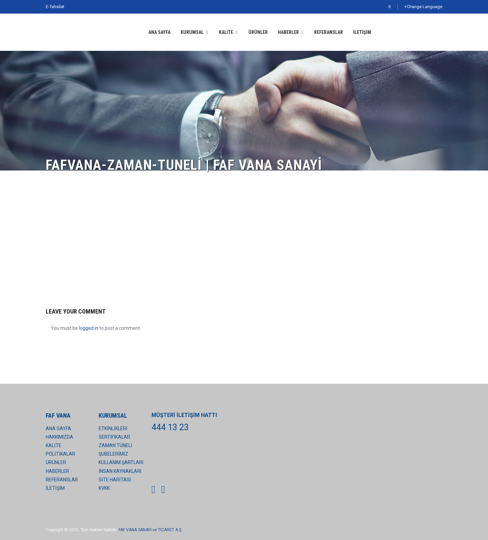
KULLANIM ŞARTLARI (121, 462)
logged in (88, 328)
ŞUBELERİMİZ (113, 454)
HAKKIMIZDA (59, 437)
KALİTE (226, 32)
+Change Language (423, 6)
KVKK (104, 488)
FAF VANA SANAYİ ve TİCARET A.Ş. (150, 529)
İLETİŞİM (362, 32)
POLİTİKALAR (60, 454)
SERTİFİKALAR (114, 437)
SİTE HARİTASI (115, 479)
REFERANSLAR (328, 32)
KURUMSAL (192, 32)
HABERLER (288, 32)
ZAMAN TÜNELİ (115, 445)
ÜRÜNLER (258, 32)
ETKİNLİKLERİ (113, 428)
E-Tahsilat (55, 6)
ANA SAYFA (159, 32)
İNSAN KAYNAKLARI (120, 471)
